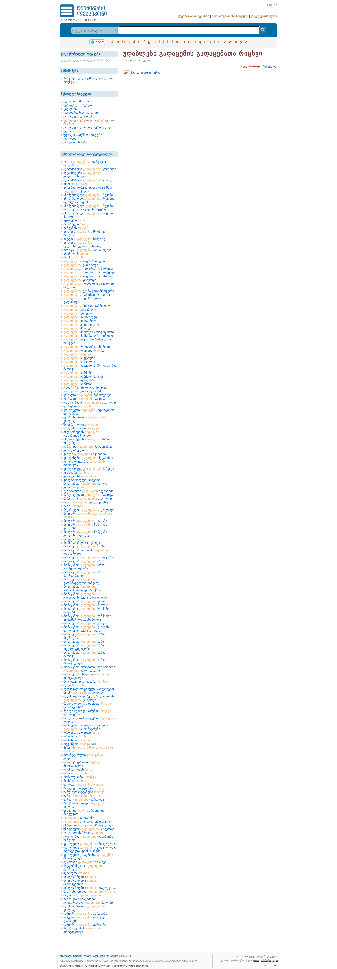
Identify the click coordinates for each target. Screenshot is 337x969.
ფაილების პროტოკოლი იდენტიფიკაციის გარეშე (90, 849)
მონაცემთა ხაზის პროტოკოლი (84, 661)
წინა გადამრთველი (87, 305)
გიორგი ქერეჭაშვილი (265, 960)
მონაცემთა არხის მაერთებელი (84, 573)
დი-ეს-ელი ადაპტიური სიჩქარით (88, 411)
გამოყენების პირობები (97, 965)
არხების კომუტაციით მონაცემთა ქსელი (87, 189)
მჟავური (75, 685)
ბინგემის (75, 228)
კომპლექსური (79, 476)
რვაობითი (76, 773)
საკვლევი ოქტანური (84, 788)
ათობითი (75, 184)
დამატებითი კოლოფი (89, 402)
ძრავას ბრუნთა (80, 877)
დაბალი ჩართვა (84, 398)
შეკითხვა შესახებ (84, 862)
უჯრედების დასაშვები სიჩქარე (88, 838)
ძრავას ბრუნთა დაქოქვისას (90, 888)
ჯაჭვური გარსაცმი (85, 913)
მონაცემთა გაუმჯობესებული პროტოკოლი (86, 595)
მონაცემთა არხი (84, 561)
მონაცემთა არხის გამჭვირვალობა (84, 566)
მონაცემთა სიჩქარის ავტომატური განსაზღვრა (87, 617)
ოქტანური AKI (79, 744)
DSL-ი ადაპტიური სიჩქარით (85, 163)
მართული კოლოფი (87, 498)
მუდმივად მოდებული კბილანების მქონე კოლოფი (89, 690)
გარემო (77, 313)
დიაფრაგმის (78, 406)
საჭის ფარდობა (83, 799)
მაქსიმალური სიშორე (88, 335)
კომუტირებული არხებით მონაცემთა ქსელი (85, 481)
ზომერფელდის (80, 424)
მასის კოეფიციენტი (86, 502)
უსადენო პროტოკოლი (88, 825)
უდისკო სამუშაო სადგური (82, 135)
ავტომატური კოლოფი (89, 169)
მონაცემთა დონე (84, 601)
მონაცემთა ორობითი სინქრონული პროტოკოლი (89, 668)
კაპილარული (79, 450)
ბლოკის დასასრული (87, 250)
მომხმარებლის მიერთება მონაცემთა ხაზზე (84, 544)
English (272, 5)
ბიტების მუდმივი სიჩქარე (84, 233)
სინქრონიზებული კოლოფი (86, 804)
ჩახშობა (77, 384)
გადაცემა (78, 817)
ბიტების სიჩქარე (84, 239)
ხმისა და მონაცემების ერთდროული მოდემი (88, 900)
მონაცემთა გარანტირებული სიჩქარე (82, 588)
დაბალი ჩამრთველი (87, 395)
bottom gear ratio (145, 72)
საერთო (83, 784)
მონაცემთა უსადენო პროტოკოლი (86, 676)
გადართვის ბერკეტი (88, 268)
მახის (73, 506)
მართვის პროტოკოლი (88, 332)
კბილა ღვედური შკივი (88, 469)
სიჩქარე (77, 372)
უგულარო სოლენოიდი (80, 112)
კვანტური (76, 472)
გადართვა (80, 265)
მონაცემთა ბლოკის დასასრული (86, 551)
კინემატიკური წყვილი (88, 821)
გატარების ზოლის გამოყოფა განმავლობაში (85, 389)
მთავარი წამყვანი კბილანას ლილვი (85, 533)
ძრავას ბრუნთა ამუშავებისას (80, 882)
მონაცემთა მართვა (86, 605)
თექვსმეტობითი (81, 428)
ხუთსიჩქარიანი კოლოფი (84, 908)
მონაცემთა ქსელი (85, 623)
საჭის (81, 795)
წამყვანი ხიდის (89, 891)
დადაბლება (81, 317)
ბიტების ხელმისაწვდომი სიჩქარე (82, 244)
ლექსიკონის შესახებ (193, 16)
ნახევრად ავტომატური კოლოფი (90, 719)
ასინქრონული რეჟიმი (88, 195)
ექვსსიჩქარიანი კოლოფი (84, 419)
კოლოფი (79, 280)
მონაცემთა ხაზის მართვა (84, 654)
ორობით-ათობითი (82, 732)
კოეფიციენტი (81, 324)
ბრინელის (76, 253)
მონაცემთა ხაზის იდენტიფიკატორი (84, 647)
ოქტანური (76, 740)
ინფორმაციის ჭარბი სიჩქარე (86, 441)
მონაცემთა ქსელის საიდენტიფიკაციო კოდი (86, 628)
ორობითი (76, 736)
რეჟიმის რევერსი (84, 350)
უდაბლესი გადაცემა (78, 116)
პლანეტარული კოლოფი (84, 756)
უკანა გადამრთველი (88, 291)
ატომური (75, 220)
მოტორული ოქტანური (85, 681)
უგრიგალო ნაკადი (77, 105)
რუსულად (270, 66)
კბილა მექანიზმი (84, 454)
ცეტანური (76, 873)
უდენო (68, 131)
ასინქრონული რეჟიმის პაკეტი (88, 214)
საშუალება (80, 361)
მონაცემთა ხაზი (83, 641)
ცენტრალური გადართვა (83, 300)
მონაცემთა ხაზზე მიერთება (84, 636)
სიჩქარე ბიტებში (84, 376)
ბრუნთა (74, 257)
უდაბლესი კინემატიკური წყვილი (88, 127)
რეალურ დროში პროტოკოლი (84, 763)
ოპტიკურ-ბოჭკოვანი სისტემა (87, 341)
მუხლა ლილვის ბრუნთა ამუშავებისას (87, 705)
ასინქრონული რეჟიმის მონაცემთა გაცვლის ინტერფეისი (88, 207)
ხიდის (82, 895)
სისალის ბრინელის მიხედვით (83, 812)
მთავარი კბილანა (85, 521)
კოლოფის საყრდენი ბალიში (88, 285)
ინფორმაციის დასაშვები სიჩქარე (82, 433)
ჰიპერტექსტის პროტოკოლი (82, 930)
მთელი (74, 539)
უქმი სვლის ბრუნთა (83, 832)
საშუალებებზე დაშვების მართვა (90, 367)
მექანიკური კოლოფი (88, 510)
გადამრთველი (84, 261)
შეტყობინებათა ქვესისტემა (83, 867)
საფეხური (79, 358)
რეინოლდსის (79, 769)
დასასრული (80, 320)
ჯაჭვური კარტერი (84, 924)
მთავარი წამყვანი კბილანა (85, 526)
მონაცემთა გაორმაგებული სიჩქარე (81, 581)
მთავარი (87, 515)
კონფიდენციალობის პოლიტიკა (130, 965)
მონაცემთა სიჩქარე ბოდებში (86, 610)
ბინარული (76, 224)
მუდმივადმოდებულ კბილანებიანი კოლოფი (89, 698)
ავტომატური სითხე (87, 180)
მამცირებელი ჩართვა (88, 495)
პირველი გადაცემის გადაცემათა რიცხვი (88, 80)
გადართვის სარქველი (89, 272)
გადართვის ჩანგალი (88, 276)
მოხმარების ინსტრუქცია (230, 16)
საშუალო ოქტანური (84, 792)
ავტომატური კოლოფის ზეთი (82, 174)
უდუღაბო (70, 138)
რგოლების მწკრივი (86, 346)
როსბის (74, 780)
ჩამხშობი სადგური (87, 294)
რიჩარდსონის (79, 777)
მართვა (77, 328)
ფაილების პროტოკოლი (90, 844)
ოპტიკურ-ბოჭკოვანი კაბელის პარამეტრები (85, 727)
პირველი (88, 749)
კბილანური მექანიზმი (88, 458)
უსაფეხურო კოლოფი (88, 829)
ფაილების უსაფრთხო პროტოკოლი (88, 856)
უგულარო (70, 109)
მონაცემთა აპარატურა (88, 557)
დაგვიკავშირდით (264, 16)
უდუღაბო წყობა (75, 142)
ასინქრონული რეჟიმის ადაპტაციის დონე (88, 200)
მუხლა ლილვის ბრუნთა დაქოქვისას (87, 712)
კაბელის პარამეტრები (88, 446)
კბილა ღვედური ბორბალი (84, 463)
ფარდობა (79, 380)
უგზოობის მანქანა (77, 101)
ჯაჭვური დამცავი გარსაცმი (84, 919)
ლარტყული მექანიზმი (88, 491)
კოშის (73, 487)
